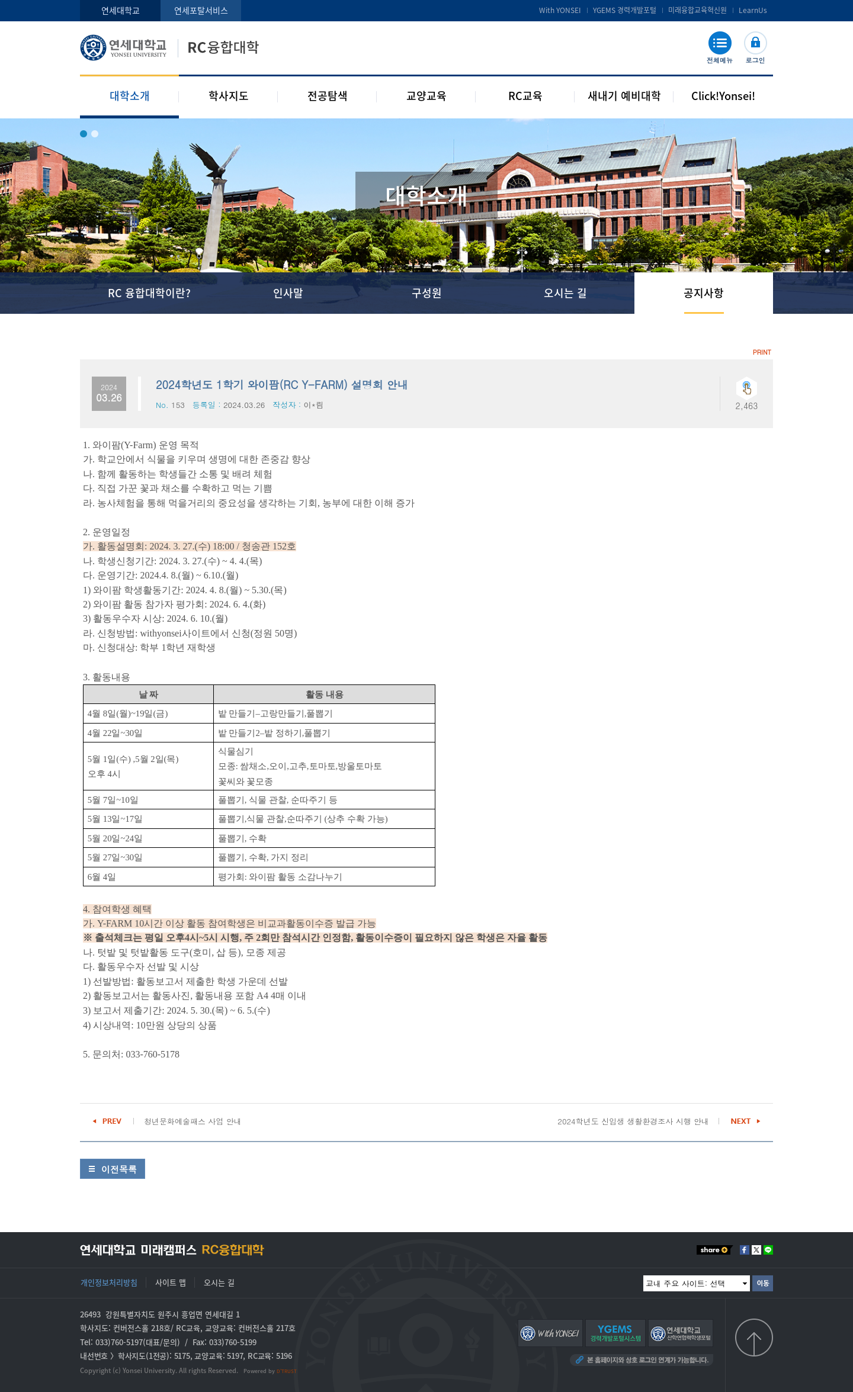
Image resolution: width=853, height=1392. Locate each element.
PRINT (762, 352)
